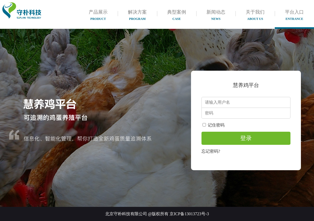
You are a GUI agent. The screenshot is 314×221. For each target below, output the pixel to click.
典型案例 (176, 14)
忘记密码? (210, 151)
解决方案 (137, 14)
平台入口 (294, 14)
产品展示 (98, 14)
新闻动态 (216, 14)
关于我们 (255, 14)
